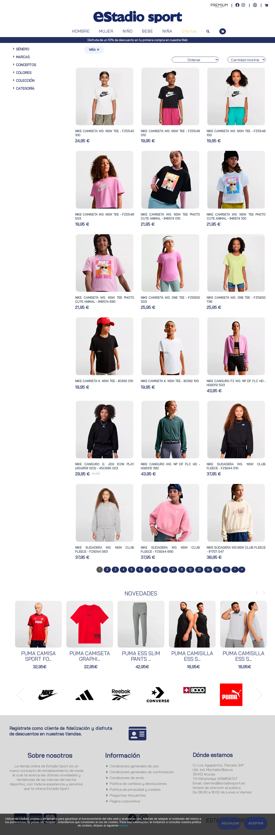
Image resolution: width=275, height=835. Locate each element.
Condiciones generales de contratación (142, 772)
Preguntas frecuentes (128, 795)
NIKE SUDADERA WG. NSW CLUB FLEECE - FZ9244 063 (104, 550)
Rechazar (230, 823)
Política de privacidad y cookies (135, 789)
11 (182, 569)
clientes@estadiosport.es (224, 783)
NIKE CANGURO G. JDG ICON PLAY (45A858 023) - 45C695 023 (104, 466)
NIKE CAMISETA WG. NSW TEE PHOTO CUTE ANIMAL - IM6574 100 (236, 216)
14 (208, 569)
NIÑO (128, 31)
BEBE (147, 31)
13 (199, 569)
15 (217, 569)
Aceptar (255, 823)
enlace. (124, 825)
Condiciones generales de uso (134, 766)
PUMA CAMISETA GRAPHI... (89, 656)
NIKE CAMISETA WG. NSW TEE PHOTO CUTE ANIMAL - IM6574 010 (170, 216)
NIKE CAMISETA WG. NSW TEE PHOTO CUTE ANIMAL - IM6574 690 (104, 300)
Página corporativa (125, 801)
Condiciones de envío (127, 777)
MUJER (106, 31)
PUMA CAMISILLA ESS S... (192, 656)
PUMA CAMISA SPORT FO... (38, 656)
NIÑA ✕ (94, 50)
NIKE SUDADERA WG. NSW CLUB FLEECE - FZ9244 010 (236, 466)
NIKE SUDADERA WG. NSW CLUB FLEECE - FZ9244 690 (170, 550)
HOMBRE (81, 31)
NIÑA (167, 31)
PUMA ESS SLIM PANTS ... (141, 656)
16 (226, 569)
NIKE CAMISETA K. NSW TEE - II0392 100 (170, 381)
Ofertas (189, 31)
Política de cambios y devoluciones (138, 783)
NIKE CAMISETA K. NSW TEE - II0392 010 (104, 381)
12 (190, 569)
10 (173, 569)
